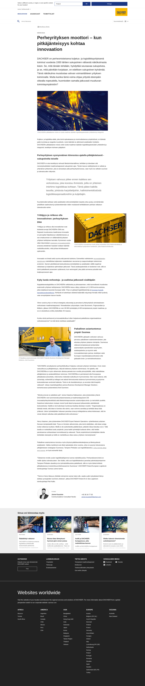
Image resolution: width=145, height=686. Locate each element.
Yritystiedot (49, 562)
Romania (89, 658)
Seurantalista (118, 21)
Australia (111, 613)
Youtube (119, 562)
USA (42, 630)
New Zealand (113, 616)
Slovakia (88, 661)
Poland (88, 653)
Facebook (108, 562)
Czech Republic (91, 619)
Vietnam (65, 644)
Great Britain (90, 633)
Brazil (42, 616)
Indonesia (66, 625)
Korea (65, 630)
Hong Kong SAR (68, 619)
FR (93, 616)
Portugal (88, 655)
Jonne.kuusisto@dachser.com (91, 497)
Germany (89, 630)
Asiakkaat (36, 14)
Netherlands (90, 647)
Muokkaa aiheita (43, 27)
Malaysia (66, 633)
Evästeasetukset (51, 567)
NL (96, 616)
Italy (87, 641)
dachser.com (52, 602)
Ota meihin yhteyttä (81, 570)
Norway (88, 650)
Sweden (88, 667)
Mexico (43, 625)
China (65, 616)
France (88, 627)
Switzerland (89, 669)
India (64, 622)
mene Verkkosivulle (24, 9)
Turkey (88, 672)
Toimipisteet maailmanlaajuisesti (84, 562)
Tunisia (20, 616)
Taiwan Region (67, 639)
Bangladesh (67, 613)
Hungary (88, 636)
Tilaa (27, 568)
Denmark (89, 622)
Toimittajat (49, 14)
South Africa (21, 619)
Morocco (20, 613)
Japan (65, 627)
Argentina (43, 613)
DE (98, 644)
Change (109, 4)
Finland (88, 625)
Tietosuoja (49, 565)
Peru (42, 627)
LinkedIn (107, 565)
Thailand (66, 641)
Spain (88, 664)
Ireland (88, 639)
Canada (43, 619)
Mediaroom (23, 14)
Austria (88, 613)
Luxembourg (90, 644)
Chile (42, 622)
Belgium (88, 616)
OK (87, 4)
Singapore (66, 636)
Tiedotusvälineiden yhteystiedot (84, 567)
